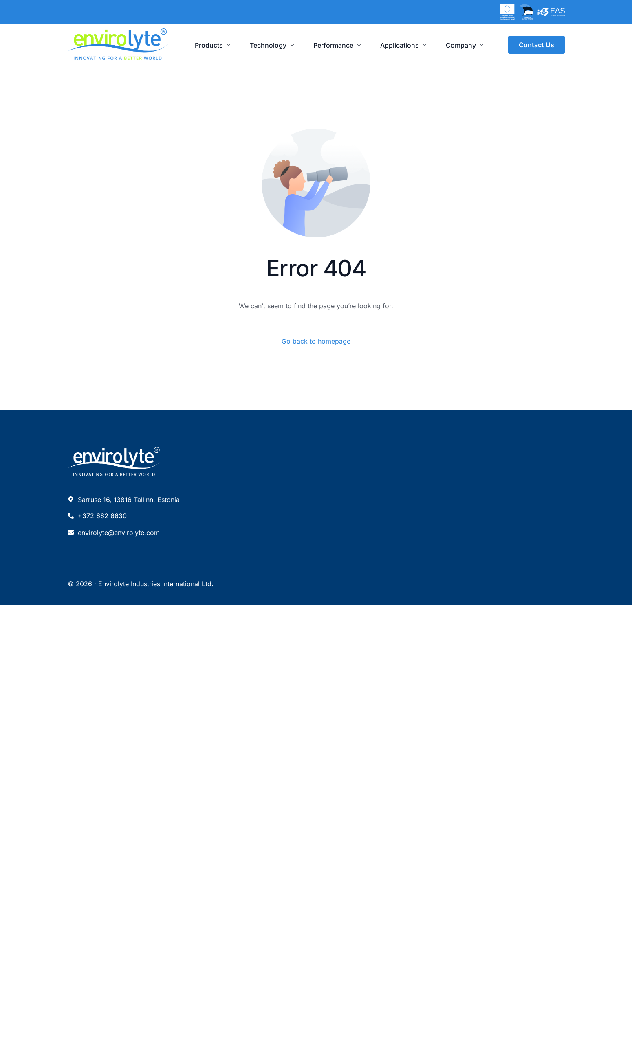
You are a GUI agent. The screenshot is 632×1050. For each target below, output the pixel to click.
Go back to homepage (316, 341)
